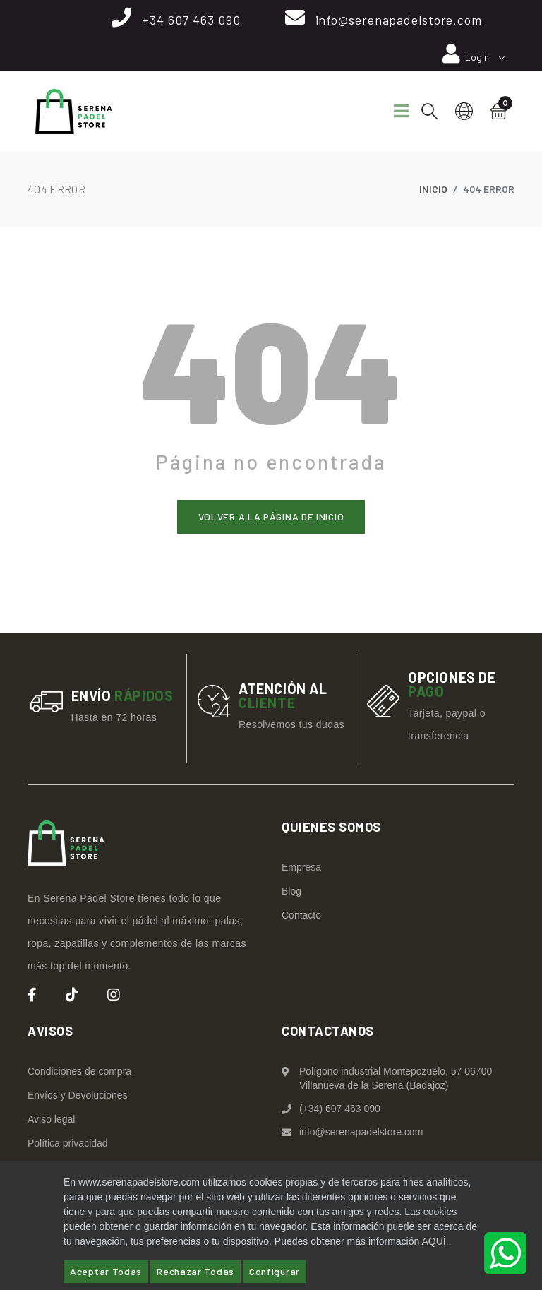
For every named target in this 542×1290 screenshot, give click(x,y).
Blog (291, 890)
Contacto (301, 914)
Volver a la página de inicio (271, 516)
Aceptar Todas (106, 1271)
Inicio (433, 189)
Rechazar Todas (195, 1271)
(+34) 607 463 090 (339, 1107)
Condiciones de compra (79, 1070)
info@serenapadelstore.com (399, 20)
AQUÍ (433, 1241)
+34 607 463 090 (191, 20)
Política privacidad (68, 1142)
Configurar (274, 1271)
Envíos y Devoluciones (78, 1094)
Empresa (301, 866)
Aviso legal (51, 1118)
